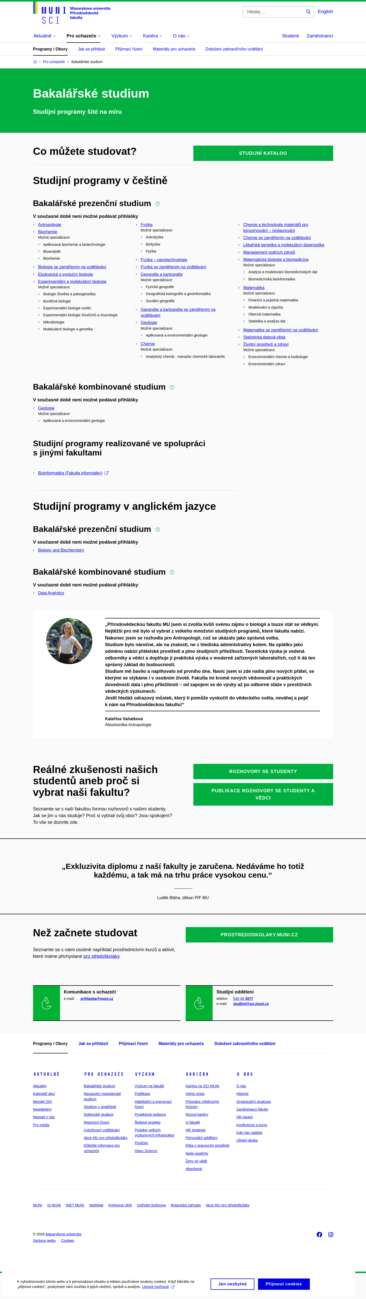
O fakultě (192, 1122)
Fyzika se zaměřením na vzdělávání (173, 267)
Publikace (142, 1094)
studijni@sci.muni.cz (251, 1004)
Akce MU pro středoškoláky (105, 1138)
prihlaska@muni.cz (97, 999)
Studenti (290, 35)
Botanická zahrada (186, 1205)
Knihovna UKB (120, 1205)
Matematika (254, 288)
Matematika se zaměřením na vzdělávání (280, 330)
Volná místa (194, 1094)
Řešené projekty (148, 1122)
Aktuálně (46, 1074)
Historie (242, 1094)
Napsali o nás (44, 1117)
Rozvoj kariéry (196, 1114)
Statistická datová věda (264, 337)
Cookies (67, 1241)
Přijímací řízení (129, 49)
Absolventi (193, 1169)
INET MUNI (75, 1205)
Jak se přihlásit (91, 49)
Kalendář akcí (44, 1094)
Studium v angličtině (100, 1107)
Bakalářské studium (99, 1086)
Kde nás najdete (249, 1133)
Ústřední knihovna (151, 1205)
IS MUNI (54, 1205)
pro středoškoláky (102, 956)
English (325, 11)
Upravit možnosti (159, 1290)
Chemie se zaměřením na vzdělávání (277, 238)
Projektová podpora (150, 1114)
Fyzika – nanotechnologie (164, 260)
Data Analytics (51, 593)
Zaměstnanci (319, 35)
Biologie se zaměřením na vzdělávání (72, 267)
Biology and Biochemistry (61, 550)
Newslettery (42, 1109)
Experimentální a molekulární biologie (72, 281)
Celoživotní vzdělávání (102, 1130)
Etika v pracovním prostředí (207, 1145)
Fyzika (147, 224)
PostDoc (141, 1143)
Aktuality (40, 1086)
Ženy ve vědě (196, 1161)
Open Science (146, 1151)
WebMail (96, 1205)
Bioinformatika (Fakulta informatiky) (73, 473)
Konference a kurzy (252, 1125)
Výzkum (145, 1074)
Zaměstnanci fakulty (252, 1109)
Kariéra (197, 1074)
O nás (244, 1074)
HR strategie (195, 1130)
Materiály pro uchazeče (174, 49)
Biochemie (47, 232)
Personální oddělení (201, 1138)
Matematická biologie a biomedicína (276, 259)
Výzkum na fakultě (149, 1086)
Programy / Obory (50, 49)
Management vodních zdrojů (269, 252)
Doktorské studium (99, 1114)
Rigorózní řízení (96, 1122)
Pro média (41, 1125)
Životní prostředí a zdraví (266, 344)
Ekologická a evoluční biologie (65, 274)
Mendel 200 (42, 1102)
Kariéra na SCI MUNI (202, 1086)
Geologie (149, 322)
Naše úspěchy (196, 1153)
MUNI (37, 1205)
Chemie (148, 344)
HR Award (244, 1117)
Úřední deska (247, 1140)
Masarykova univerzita (63, 1234)
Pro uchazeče (104, 1074)
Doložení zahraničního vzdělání (234, 49)
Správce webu (44, 1241)
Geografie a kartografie (162, 274)
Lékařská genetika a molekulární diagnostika (283, 245)
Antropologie (49, 224)
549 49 (243, 999)
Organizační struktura (253, 1102)
